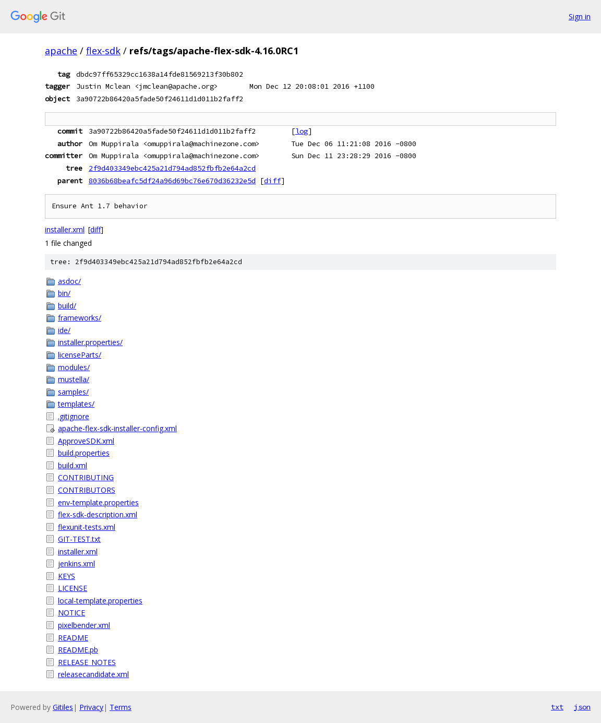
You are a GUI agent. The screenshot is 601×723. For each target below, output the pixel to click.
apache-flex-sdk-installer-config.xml (117, 428)
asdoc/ (69, 281)
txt (557, 707)
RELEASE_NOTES (87, 662)
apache (61, 50)
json (582, 707)
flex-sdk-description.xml (97, 514)
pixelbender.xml (84, 625)
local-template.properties (100, 601)
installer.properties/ (90, 342)
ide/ (64, 330)
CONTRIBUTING (86, 477)
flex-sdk (103, 50)
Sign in (580, 16)
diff (272, 180)
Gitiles (63, 707)
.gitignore (73, 416)
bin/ (64, 293)
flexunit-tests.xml (86, 527)
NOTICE (71, 613)
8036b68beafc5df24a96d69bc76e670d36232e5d (172, 180)
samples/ (73, 392)
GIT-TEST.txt (79, 539)
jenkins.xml (76, 563)
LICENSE (72, 588)
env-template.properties (98, 502)
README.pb (78, 650)
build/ (67, 306)
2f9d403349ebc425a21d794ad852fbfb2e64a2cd (172, 168)
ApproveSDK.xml (86, 441)
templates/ (76, 404)
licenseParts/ (79, 355)
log (301, 131)
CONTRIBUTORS (86, 490)
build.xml (72, 465)
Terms (120, 707)
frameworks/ (79, 318)
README (73, 638)
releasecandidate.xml (93, 674)
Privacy (91, 707)
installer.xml (65, 229)
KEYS (66, 576)
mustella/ (73, 379)
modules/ (74, 367)
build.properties (84, 453)
